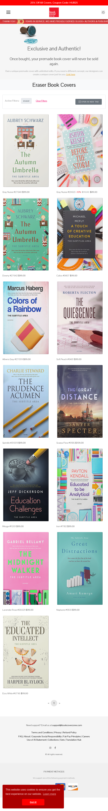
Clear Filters (41, 100)
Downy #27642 (10, 275)
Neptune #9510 (64, 609)
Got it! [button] (33, 802)
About (27, 736)
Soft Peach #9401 (65, 359)
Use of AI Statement (36, 739)
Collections (53, 739)
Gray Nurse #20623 (65, 192)
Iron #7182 (61, 526)
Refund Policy (70, 732)
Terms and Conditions (42, 732)
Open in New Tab (89, 101)
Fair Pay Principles (72, 736)
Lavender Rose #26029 (14, 609)
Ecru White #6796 (11, 693)
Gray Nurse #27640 (12, 192)
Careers (86, 736)
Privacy (57, 732)
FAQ (20, 736)
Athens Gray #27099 (12, 359)
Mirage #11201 (9, 526)
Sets (62, 739)
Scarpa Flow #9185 (65, 442)
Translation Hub (73, 739)
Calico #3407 (62, 275)
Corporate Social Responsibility (46, 736)
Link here (70, 74)
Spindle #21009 (10, 442)
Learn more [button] (49, 794)
